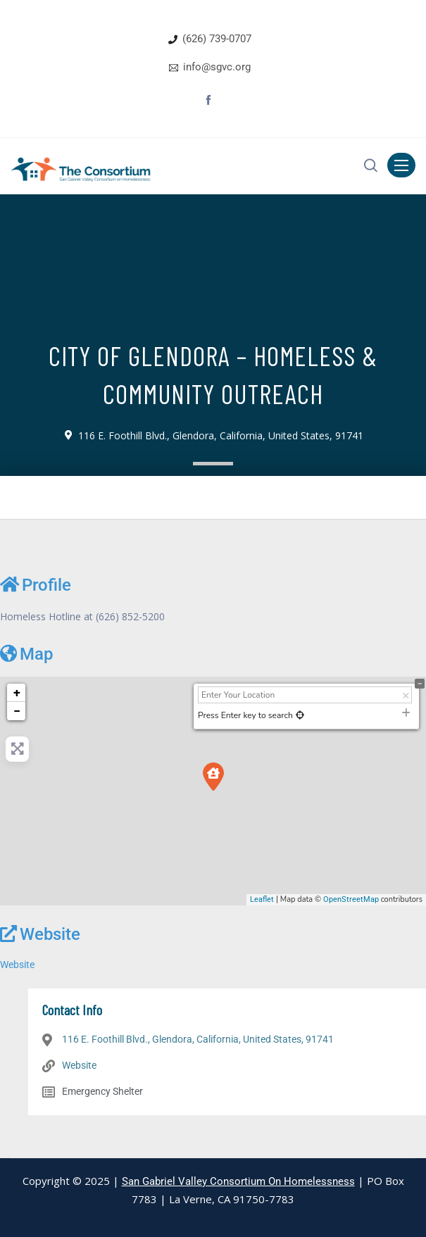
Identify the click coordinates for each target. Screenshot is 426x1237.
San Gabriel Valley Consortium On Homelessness (238, 1181)
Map (26, 653)
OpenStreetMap (351, 899)
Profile (35, 584)
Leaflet (262, 899)
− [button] (16, 710)
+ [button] (16, 692)
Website (40, 934)
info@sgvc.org (217, 67)
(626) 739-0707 (216, 38)
